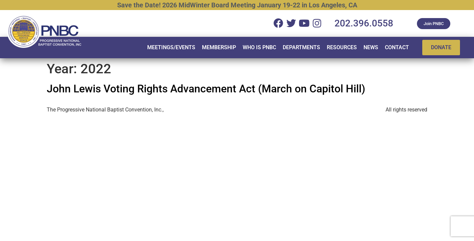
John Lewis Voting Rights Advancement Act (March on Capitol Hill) (206, 88)
